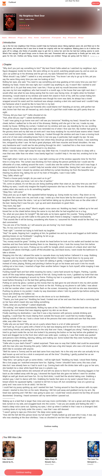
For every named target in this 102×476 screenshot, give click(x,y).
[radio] (20, 25)
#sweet (36, 37)
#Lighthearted (45, 37)
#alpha (4, 37)
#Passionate (72, 37)
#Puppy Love (22, 37)
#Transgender (57, 37)
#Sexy (30, 37)
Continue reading (23, 472)
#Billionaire (12, 37)
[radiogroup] (24, 25)
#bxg (65, 37)
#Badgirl (81, 37)
